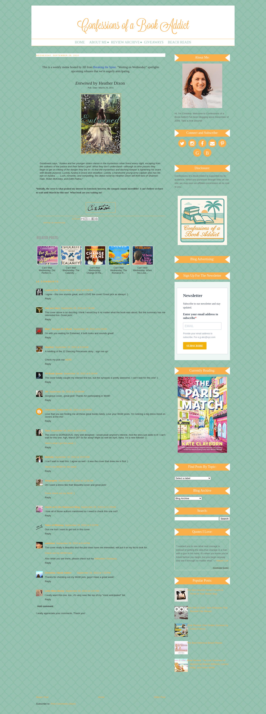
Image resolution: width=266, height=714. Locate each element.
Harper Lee (222, 560)
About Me (98, 42)
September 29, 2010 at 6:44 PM (73, 543)
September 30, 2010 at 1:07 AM (82, 591)
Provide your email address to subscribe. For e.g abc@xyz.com (199, 335)
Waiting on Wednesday (54, 223)
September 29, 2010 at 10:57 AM (72, 457)
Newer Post (42, 697)
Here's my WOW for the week (60, 466)
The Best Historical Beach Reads (204, 642)
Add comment (45, 606)
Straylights (51, 480)
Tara (47, 430)
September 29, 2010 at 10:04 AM (66, 391)
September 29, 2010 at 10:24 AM (74, 409)
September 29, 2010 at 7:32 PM (93, 572)
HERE (68, 359)
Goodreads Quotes (221, 568)
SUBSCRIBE (194, 345)
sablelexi (50, 543)
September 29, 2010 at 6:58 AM (76, 290)
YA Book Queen (54, 373)
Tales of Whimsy (54, 525)
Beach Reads (179, 42)
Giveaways (153, 42)
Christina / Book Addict (58, 572)
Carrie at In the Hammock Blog (62, 507)
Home (80, 42)
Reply (48, 298)
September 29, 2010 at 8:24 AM (71, 347)
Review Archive (125, 42)
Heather (49, 347)
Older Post (159, 697)
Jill (46, 391)
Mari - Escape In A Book (58, 329)
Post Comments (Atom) (63, 703)
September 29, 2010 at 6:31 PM (81, 525)
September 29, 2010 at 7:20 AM (78, 308)
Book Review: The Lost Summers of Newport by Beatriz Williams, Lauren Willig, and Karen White (208, 664)
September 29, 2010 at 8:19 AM (90, 329)
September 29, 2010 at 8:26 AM (81, 373)
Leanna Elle (51, 290)
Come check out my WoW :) (60, 493)
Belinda (49, 457)
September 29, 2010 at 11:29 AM (98, 507)
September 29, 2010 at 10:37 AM (68, 430)
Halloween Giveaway (105, 558)
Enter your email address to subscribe (200, 316)
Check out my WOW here (58, 553)
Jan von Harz (52, 308)
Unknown (50, 409)
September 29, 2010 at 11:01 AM (75, 480)
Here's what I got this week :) (60, 443)
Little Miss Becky (54, 591)
